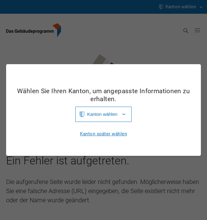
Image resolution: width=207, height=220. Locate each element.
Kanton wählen (102, 114)
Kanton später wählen (103, 134)
